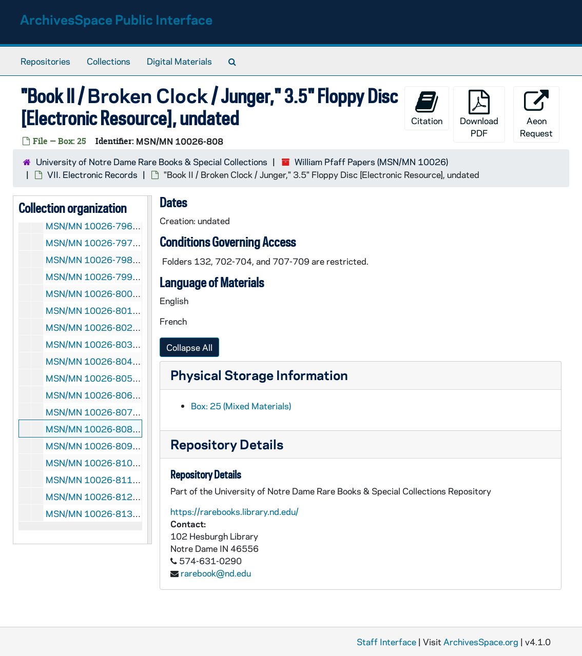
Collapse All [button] (189, 347)
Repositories (45, 61)
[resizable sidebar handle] (149, 370)
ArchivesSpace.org (480, 641)
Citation (426, 108)
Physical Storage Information (259, 374)
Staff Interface (386, 641)
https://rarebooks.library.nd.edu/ (234, 511)
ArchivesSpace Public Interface (116, 19)
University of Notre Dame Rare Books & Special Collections (151, 161)
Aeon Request (536, 114)
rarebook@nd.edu (216, 573)
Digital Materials (179, 61)
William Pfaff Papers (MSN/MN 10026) (371, 161)
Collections (108, 61)
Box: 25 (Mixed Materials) (241, 405)
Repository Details (226, 443)
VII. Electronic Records (92, 174)
